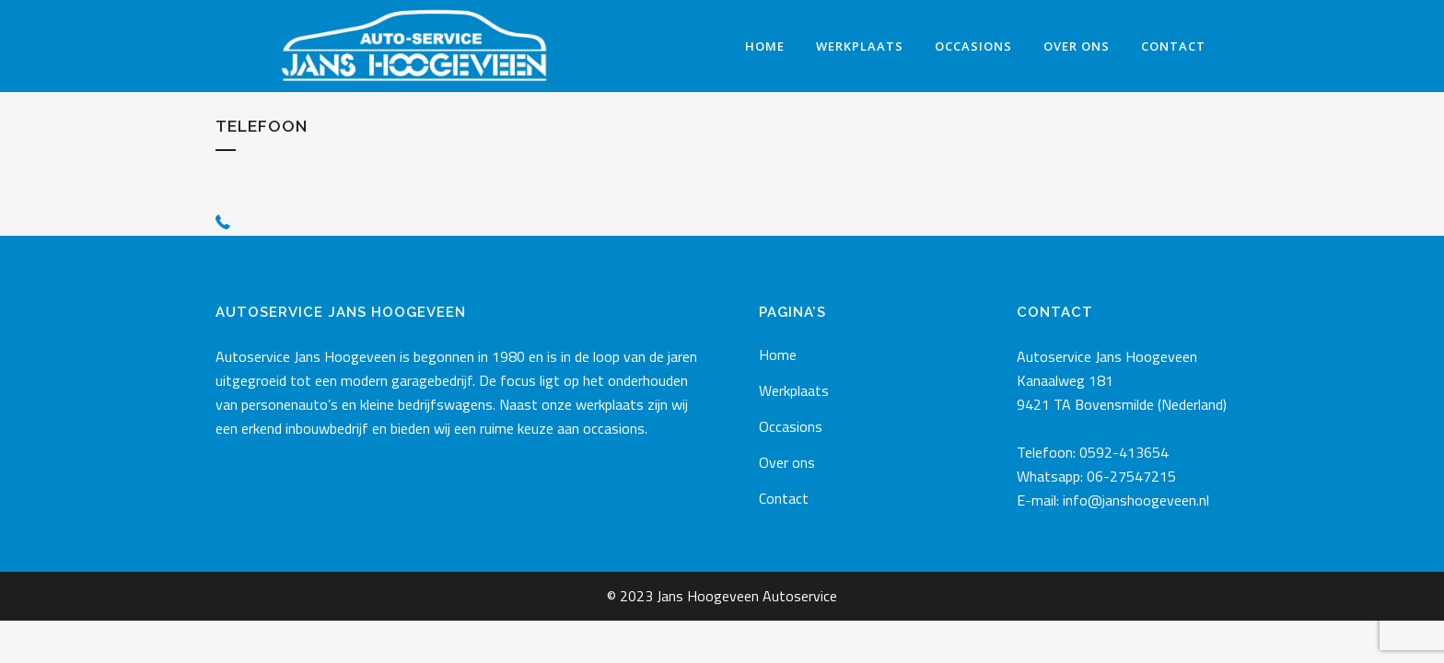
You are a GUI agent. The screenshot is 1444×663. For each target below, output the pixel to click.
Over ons (787, 462)
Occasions (790, 426)
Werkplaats (794, 390)
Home (778, 354)
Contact (784, 498)
